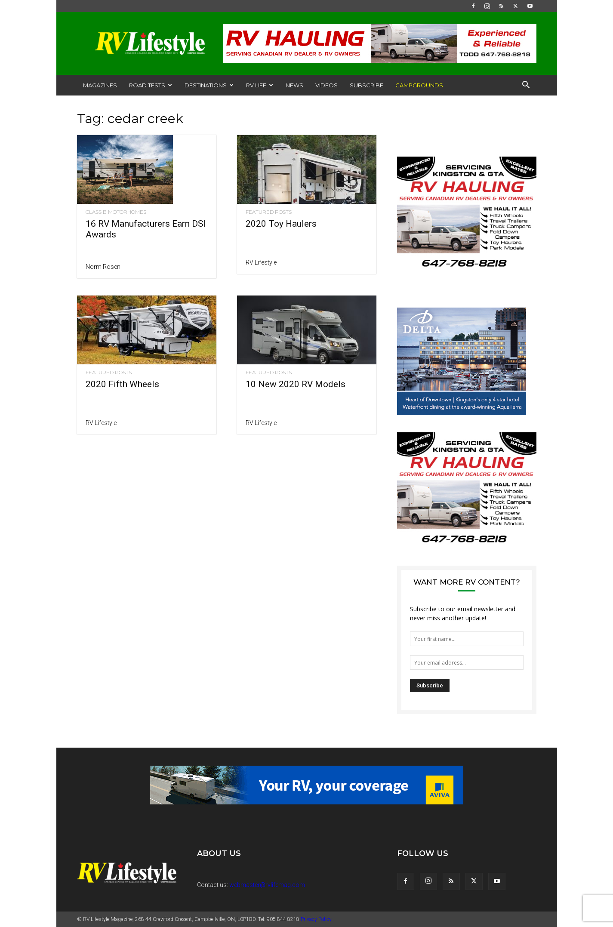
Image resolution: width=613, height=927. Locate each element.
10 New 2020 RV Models (295, 384)
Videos (326, 85)
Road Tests (150, 85)
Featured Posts (269, 212)
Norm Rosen (103, 266)
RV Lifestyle (261, 262)
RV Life (259, 85)
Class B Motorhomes (116, 212)
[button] (526, 86)
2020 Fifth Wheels (122, 384)
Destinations (209, 85)
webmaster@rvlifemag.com (267, 884)
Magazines (100, 85)
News (294, 85)
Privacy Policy (316, 919)
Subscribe (366, 85)
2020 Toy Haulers (281, 224)
